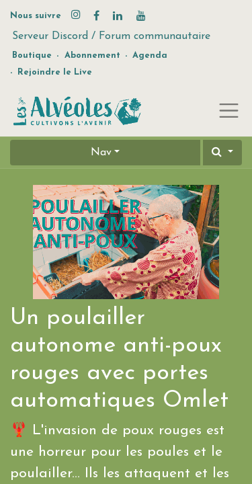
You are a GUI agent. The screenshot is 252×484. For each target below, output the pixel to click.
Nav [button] (101, 152)
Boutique (32, 55)
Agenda (149, 55)
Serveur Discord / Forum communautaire (111, 36)
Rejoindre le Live (54, 72)
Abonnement (92, 55)
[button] (222, 152)
